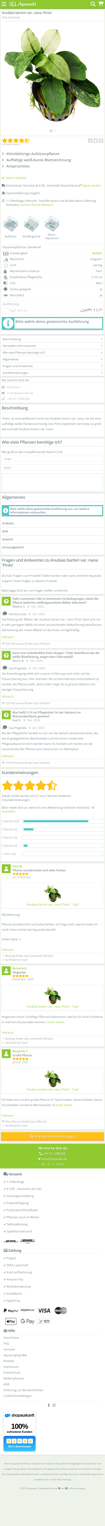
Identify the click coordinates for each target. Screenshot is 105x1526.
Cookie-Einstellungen (18, 1396)
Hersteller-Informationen (52, 346)
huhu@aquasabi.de (20, 393)
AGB (6, 1384)
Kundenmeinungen (52, 373)
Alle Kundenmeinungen (52, 1136)
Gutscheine (11, 1338)
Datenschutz (12, 1373)
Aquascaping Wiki (15, 1355)
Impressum (11, 1367)
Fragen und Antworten (52, 366)
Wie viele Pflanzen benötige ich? (52, 353)
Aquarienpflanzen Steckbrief (22, 247)
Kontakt (9, 1361)
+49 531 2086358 (18, 399)
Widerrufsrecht (14, 1378)
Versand (9, 1349)
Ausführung (11, 304)
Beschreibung (52, 339)
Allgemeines (52, 359)
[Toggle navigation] (4, 4)
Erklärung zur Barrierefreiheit (23, 1390)
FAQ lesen (13, 387)
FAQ (6, 1343)
